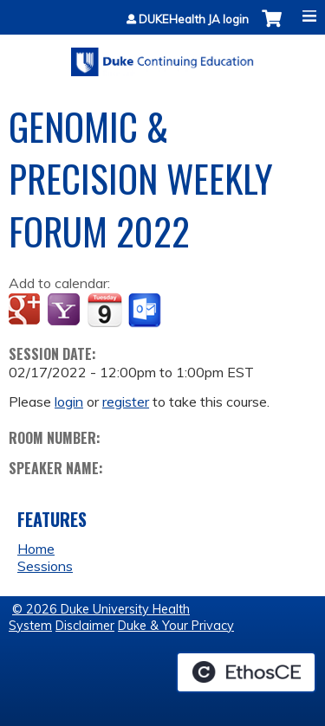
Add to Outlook (146, 310)
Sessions (45, 566)
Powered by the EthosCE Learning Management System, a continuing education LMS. (246, 672)
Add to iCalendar (104, 309)
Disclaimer (84, 625)
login (69, 401)
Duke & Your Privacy (176, 625)
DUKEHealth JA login (194, 19)
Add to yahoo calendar (65, 310)
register (125, 401)
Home (36, 548)
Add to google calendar (26, 310)
